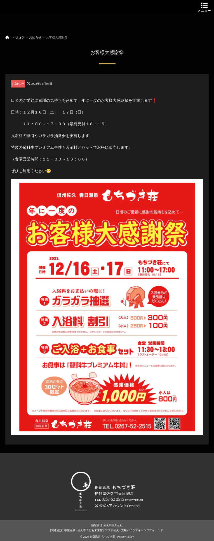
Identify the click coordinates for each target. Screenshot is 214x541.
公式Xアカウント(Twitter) (117, 506)
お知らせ (35, 37)
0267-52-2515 (113, 499)
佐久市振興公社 (113, 525)
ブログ (19, 37)
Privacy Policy (125, 536)
